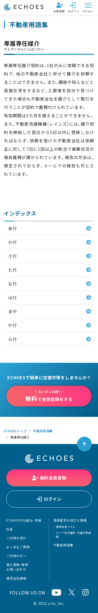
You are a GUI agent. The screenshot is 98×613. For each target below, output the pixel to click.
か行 (12, 242)
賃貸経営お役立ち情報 (70, 520)
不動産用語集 (43, 431)
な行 (12, 284)
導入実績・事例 (17, 564)
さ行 (12, 256)
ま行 (12, 311)
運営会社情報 (16, 578)
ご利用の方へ (16, 555)
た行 (12, 270)
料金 (9, 529)
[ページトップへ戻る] (84, 444)
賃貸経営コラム (66, 527)
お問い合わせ (16, 569)
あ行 (12, 228)
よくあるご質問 (18, 547)
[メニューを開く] (88, 7)
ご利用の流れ (16, 538)
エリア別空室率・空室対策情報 (73, 535)
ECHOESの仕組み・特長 (23, 520)
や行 (12, 325)
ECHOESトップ (15, 431)
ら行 (12, 339)
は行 (12, 297)
